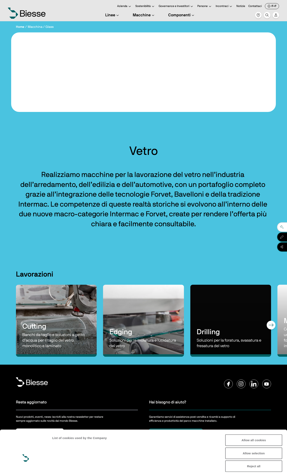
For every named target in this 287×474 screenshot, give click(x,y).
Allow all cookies (254, 416)
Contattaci (255, 6)
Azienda (124, 6)
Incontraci (224, 6)
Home (20, 26)
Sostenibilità (145, 6)
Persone (204, 6)
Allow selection (254, 429)
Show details (61, 466)
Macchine (144, 15)
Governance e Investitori (176, 6)
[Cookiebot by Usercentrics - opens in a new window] (25, 466)
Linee (112, 15)
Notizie (240, 6)
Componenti (181, 15)
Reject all (253, 442)
